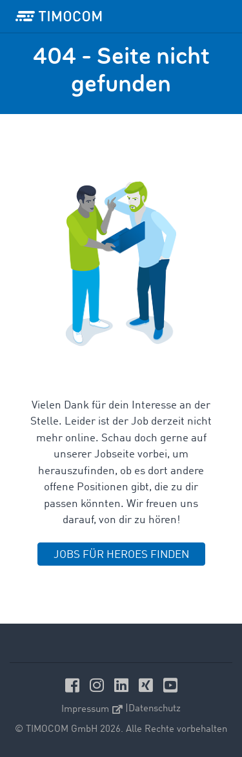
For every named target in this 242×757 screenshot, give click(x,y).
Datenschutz (154, 709)
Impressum (92, 709)
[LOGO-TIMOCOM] (58, 16)
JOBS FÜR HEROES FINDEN (121, 555)
